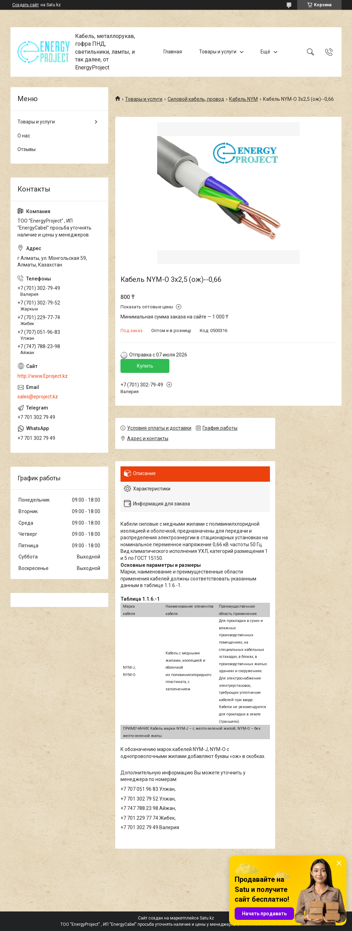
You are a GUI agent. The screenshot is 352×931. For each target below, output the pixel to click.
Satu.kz (207, 918)
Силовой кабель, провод (196, 99)
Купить (145, 366)
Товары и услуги (217, 51)
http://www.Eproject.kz (42, 376)
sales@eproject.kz (37, 396)
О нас (23, 135)
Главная (172, 51)
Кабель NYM (243, 99)
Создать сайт (25, 4)
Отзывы (26, 149)
